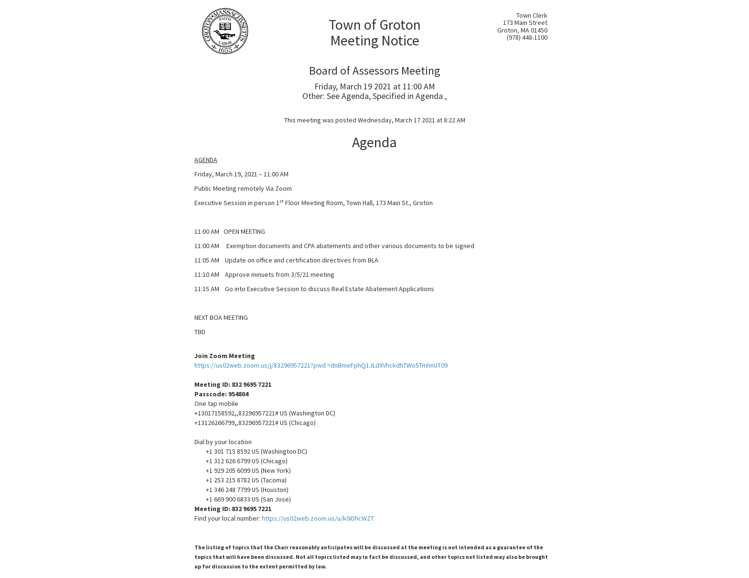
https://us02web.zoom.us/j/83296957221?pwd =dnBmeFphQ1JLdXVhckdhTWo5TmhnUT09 (321, 365)
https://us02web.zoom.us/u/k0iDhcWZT (318, 518)
